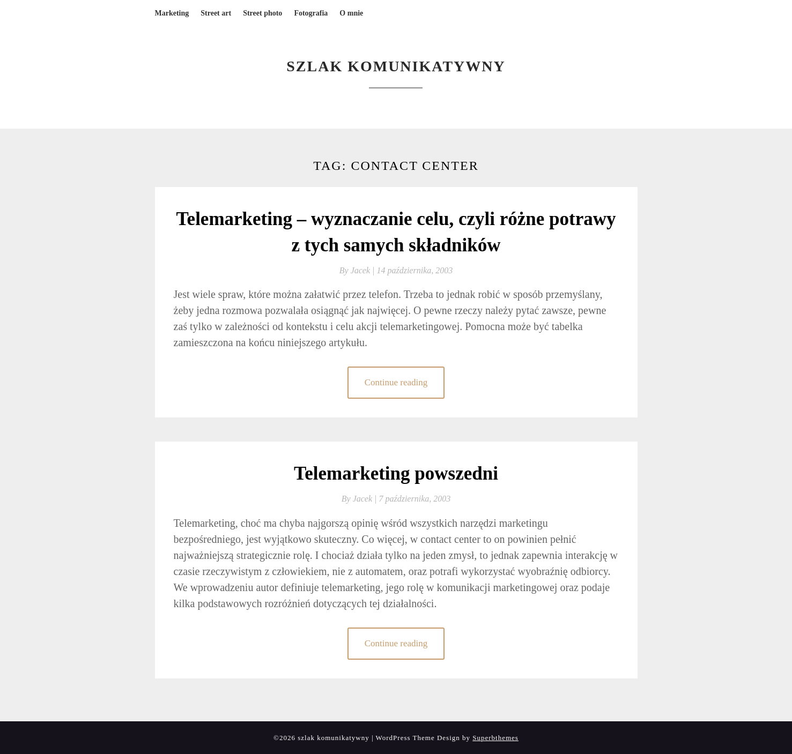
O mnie (351, 13)
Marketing (172, 13)
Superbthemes (495, 738)
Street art (216, 13)
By (358, 270)
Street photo (262, 13)
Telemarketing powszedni (396, 473)
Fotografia (311, 13)
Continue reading (396, 382)
